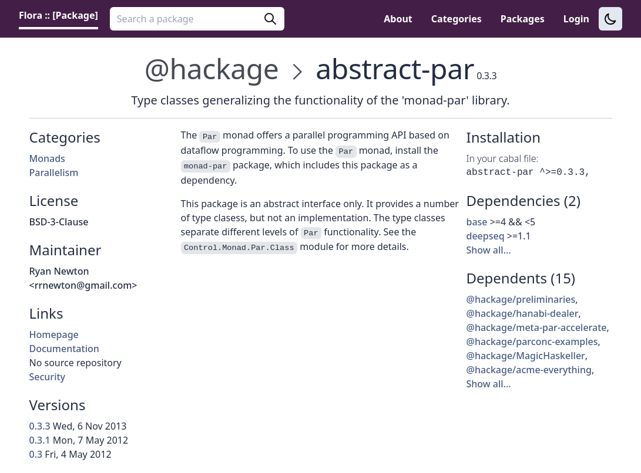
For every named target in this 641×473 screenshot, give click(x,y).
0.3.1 (40, 440)
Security (47, 376)
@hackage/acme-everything (529, 369)
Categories (456, 18)
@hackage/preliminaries (521, 299)
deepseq (486, 235)
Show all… (489, 250)
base (477, 221)
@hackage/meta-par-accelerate (537, 327)
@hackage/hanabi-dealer (523, 313)
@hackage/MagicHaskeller (526, 355)
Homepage (54, 334)
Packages (523, 18)
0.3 (36, 454)
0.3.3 (40, 426)
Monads (47, 158)
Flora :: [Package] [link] (58, 15)
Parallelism (54, 172)
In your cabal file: (503, 158)
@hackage (212, 68)
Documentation (64, 348)
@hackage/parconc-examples (532, 341)
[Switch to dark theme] (610, 19)
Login (576, 18)
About (398, 18)
